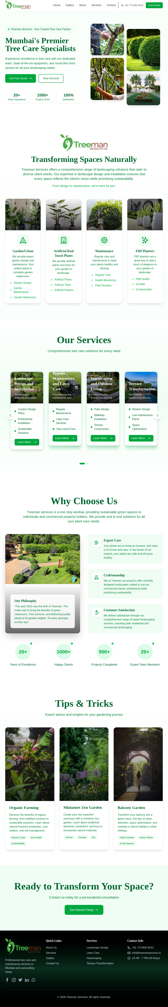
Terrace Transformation (100, 963)
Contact (111, 5)
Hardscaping (94, 958)
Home (57, 5)
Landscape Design (97, 947)
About (82, 5)
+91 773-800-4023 (132, 5)
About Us (51, 947)
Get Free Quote (20, 78)
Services (96, 5)
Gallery (70, 5)
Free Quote (154, 5)
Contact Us (52, 963)
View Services (51, 78)
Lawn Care (93, 952)
